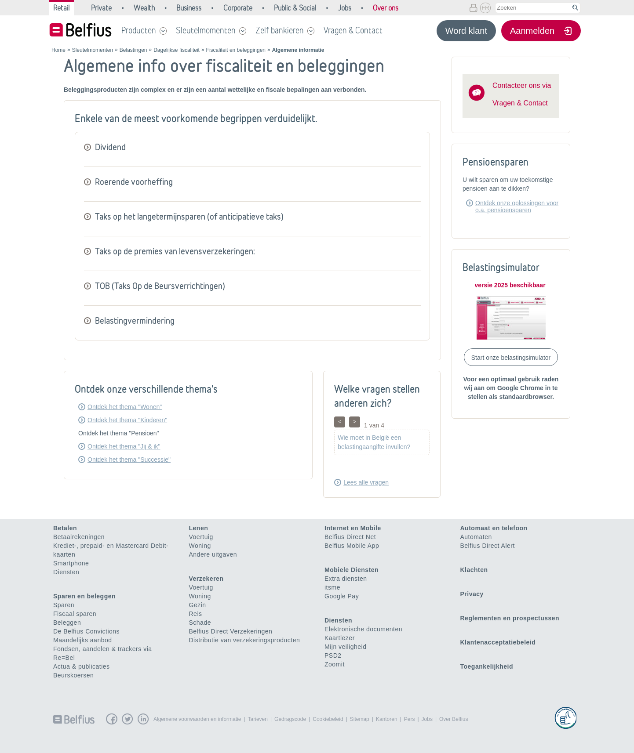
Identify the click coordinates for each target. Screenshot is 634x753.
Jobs (427, 719)
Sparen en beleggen (84, 596)
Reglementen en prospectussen (510, 618)
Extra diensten (345, 578)
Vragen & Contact (353, 30)
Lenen (198, 528)
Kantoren (386, 719)
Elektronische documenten (363, 629)
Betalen (65, 528)
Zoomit (334, 664)
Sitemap (359, 719)
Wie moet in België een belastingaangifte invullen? (374, 442)
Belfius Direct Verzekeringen (231, 631)
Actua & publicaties (81, 666)
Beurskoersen (73, 675)
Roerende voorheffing (134, 182)
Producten (138, 30)
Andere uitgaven (213, 554)
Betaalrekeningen (79, 536)
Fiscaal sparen (74, 613)
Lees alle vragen (366, 482)
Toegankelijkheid (487, 666)
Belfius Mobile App (351, 545)
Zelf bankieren (279, 30)
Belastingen (133, 50)
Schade (200, 622)
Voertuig (201, 536)
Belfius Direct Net (350, 536)
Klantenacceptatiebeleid (498, 642)
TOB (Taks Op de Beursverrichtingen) (160, 286)
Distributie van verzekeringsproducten (244, 640)
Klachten (474, 569)
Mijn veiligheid (345, 646)
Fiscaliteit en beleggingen (236, 50)
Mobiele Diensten (351, 569)
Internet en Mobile (352, 528)
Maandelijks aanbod (82, 640)
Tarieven (258, 719)
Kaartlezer (339, 637)
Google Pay (341, 596)
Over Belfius (453, 719)
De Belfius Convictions (86, 631)
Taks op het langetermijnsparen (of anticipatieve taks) (189, 216)
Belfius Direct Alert (487, 545)
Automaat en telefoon (494, 528)
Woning (200, 545)
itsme (332, 587)
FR (485, 7)
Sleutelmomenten (206, 30)
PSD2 (333, 655)
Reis (195, 613)
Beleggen (67, 622)
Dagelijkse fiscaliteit (176, 50)
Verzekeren (206, 578)
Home (58, 50)
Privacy (472, 593)
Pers (409, 719)
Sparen (63, 604)
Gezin (197, 604)
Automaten (476, 536)
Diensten (66, 572)
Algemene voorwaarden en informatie (197, 719)
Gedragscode (290, 719)
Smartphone (71, 563)
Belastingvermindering (135, 320)
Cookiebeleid (328, 719)
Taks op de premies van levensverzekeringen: (175, 251)
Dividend (110, 147)
